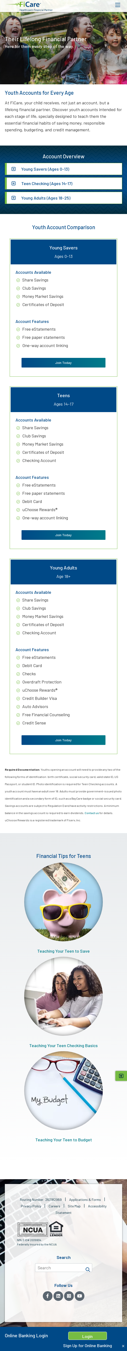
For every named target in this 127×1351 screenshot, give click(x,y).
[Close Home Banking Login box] (123, 1346)
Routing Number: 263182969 (41, 1199)
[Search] (88, 1268)
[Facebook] (47, 1296)
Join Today (63, 363)
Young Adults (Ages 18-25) (45, 198)
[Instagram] (69, 1296)
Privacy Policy (31, 1206)
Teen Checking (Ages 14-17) (46, 183)
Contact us (92, 813)
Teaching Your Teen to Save (63, 908)
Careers (54, 1206)
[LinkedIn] (58, 1296)
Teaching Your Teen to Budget (63, 1096)
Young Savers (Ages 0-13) (44, 169)
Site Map (74, 1206)
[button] (29, 6)
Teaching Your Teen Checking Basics (63, 1002)
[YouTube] (79, 1296)
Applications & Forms (85, 1199)
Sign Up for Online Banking (87, 1345)
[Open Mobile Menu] (117, 5)
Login (87, 1336)
